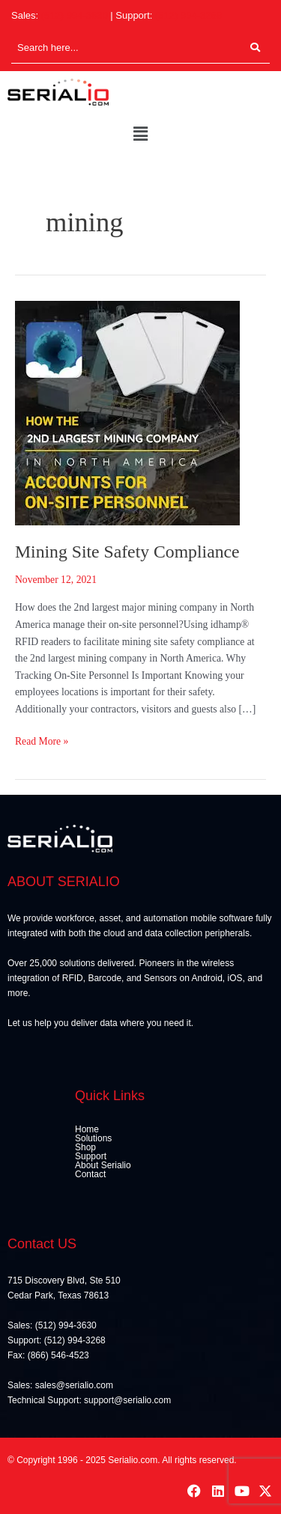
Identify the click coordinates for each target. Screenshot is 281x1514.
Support (90, 1156)
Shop (85, 1147)
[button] (140, 134)
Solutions (93, 1138)
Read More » (41, 740)
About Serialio (103, 1165)
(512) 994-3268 (188, 15)
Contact (90, 1174)
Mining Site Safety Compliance (127, 551)
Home (87, 1129)
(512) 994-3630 (74, 15)
